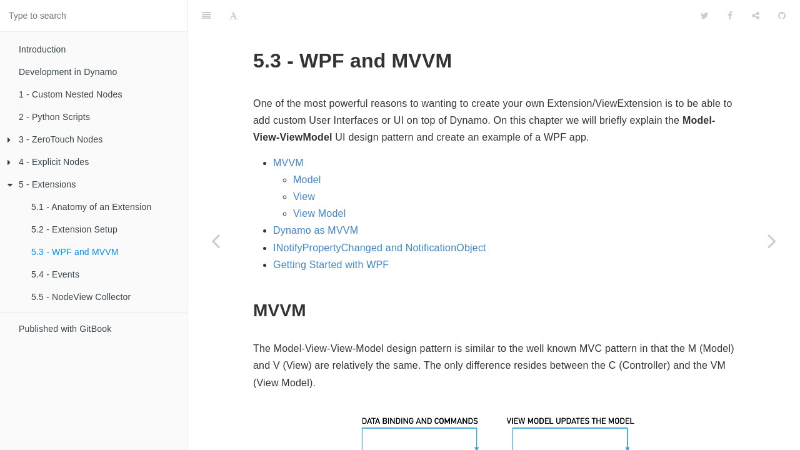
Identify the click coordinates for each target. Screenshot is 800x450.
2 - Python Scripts (54, 117)
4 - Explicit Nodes (48, 162)
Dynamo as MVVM (315, 199)
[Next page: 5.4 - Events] (772, 240)
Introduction (42, 49)
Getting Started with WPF (331, 233)
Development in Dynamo (68, 72)
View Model (319, 182)
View (304, 165)
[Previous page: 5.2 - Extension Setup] (216, 240)
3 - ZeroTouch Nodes (55, 139)
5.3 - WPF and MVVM (75, 252)
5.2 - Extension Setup (74, 229)
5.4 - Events (55, 274)
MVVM (288, 131)
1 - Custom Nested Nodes (70, 94)
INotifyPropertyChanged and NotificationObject (379, 216)
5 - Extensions (42, 184)
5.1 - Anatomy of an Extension (91, 207)
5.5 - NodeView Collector (81, 297)
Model (307, 148)
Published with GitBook (65, 329)
